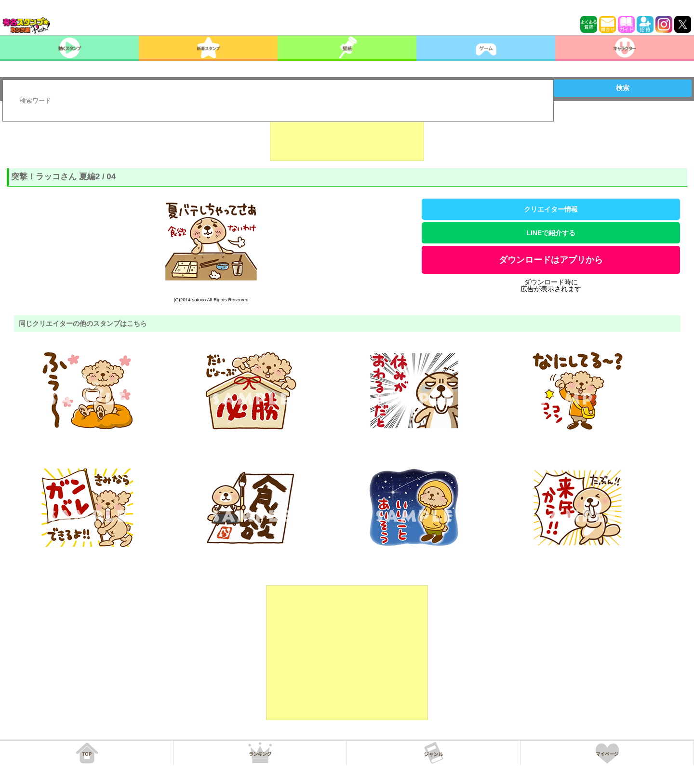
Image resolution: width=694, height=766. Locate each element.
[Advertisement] (347, 137)
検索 (622, 88)
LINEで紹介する (550, 233)
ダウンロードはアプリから (551, 260)
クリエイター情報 (551, 209)
